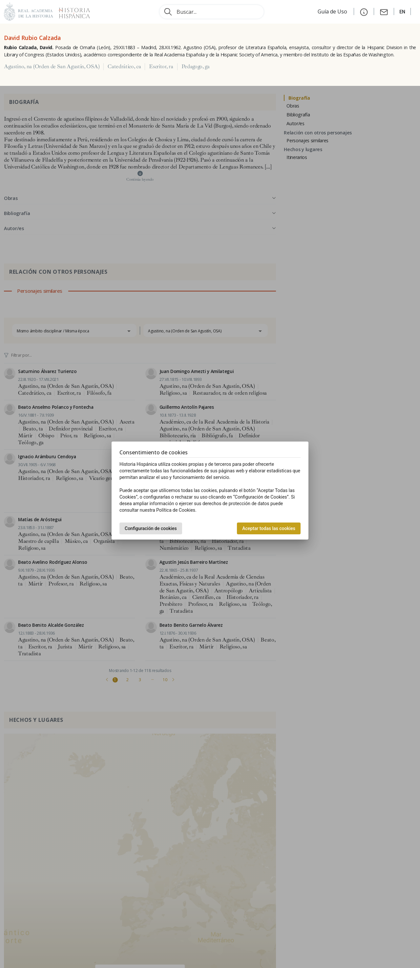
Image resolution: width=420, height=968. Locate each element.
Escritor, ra (161, 66)
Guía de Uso (333, 11)
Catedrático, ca (124, 66)
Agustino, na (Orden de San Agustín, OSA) (51, 66)
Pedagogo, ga (195, 66)
